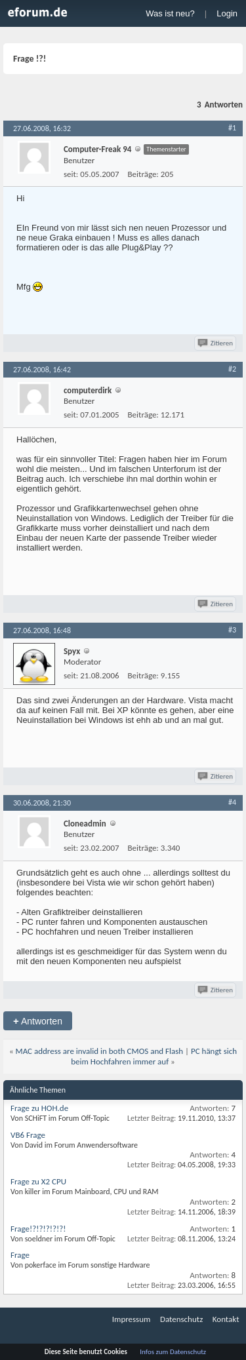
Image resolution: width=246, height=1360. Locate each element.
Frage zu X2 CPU (38, 1181)
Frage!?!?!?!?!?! (38, 1229)
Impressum (131, 1319)
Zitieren (216, 343)
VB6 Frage (27, 1135)
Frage (20, 1255)
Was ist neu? (170, 13)
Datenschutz (181, 1319)
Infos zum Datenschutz (173, 1352)
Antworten (37, 1020)
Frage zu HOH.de (39, 1108)
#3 (232, 629)
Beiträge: (143, 174)
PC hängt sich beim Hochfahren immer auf (154, 1056)
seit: (71, 174)
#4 (232, 802)
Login (226, 13)
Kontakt (226, 1319)
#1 (232, 127)
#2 (232, 369)
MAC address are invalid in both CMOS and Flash (100, 1051)
